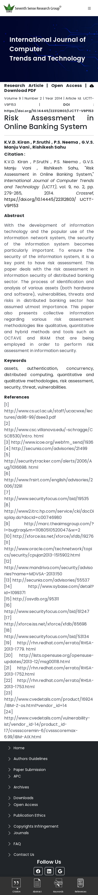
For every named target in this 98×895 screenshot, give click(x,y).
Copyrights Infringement (36, 826)
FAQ (17, 843)
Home (19, 748)
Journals (21, 832)
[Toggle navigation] (89, 8)
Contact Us (24, 854)
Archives (21, 787)
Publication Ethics (29, 815)
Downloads (23, 797)
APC (17, 776)
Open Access (26, 804)
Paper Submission (30, 769)
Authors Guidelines (31, 758)
